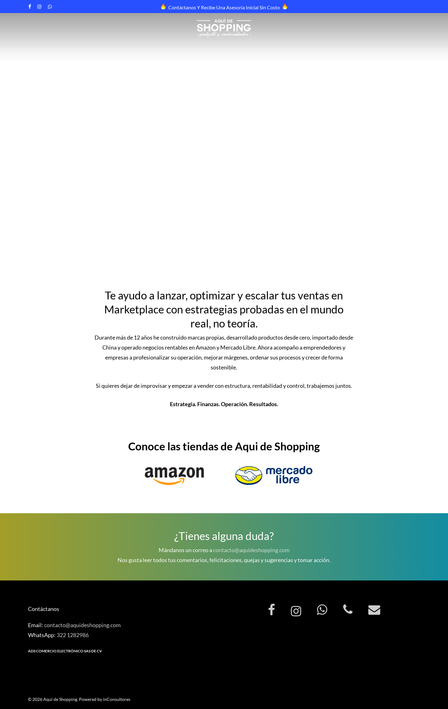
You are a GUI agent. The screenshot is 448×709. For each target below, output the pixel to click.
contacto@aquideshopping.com (251, 550)
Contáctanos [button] (40, 199)
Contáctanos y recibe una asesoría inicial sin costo (224, 7)
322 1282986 (73, 635)
